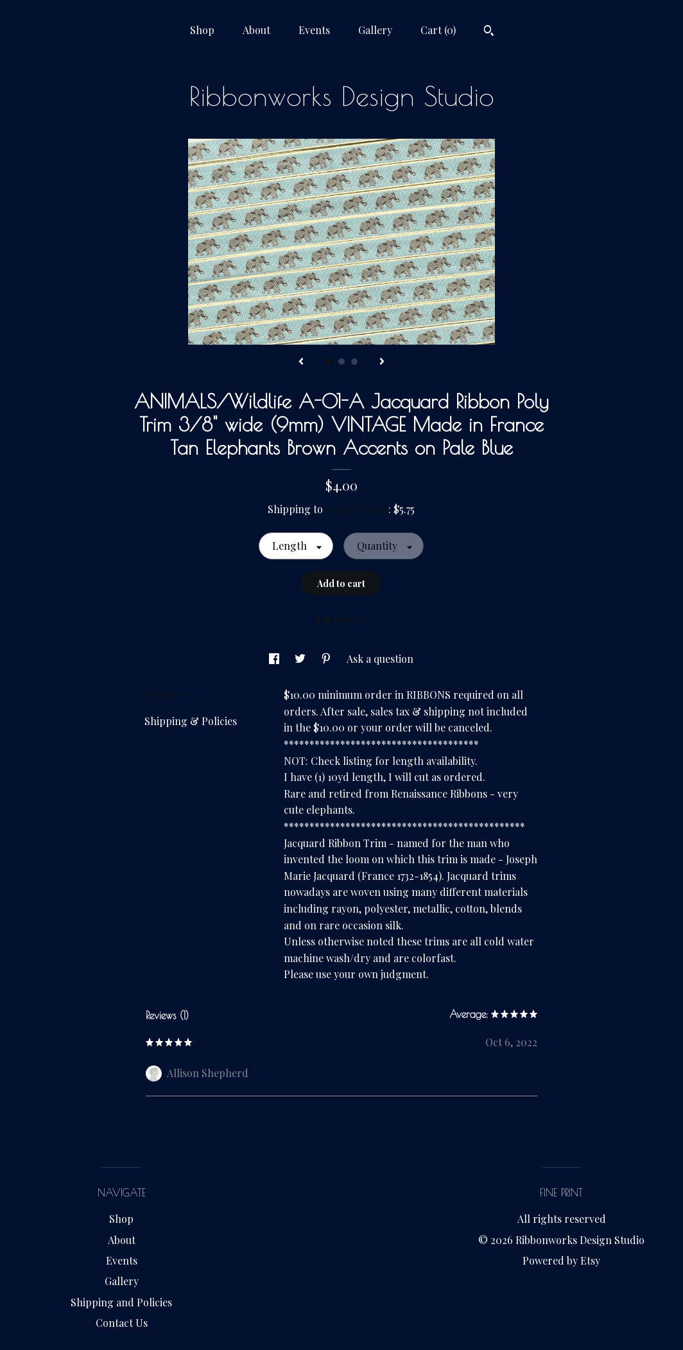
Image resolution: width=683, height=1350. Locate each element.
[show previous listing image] (301, 362)
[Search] (489, 32)
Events (314, 30)
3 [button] (354, 361)
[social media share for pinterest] (327, 658)
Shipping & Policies (190, 721)
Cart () (438, 30)
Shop (202, 30)
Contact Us (122, 1322)
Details (165, 693)
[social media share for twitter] (301, 658)
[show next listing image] (382, 362)
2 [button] (341, 361)
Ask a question (380, 658)
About (256, 30)
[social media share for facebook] (275, 658)
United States (356, 509)
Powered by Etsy (561, 1260)
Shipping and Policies (121, 1302)
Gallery (375, 30)
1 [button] (328, 361)
